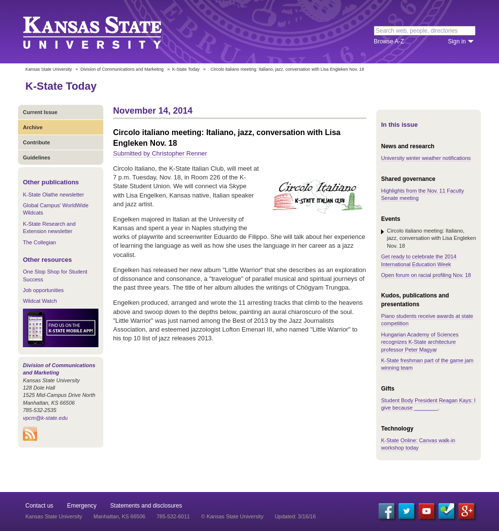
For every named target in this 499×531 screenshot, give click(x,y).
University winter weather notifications (426, 158)
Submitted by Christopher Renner (160, 153)
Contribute (36, 142)
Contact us (39, 505)
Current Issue (40, 112)
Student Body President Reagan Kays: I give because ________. (428, 404)
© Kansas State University (232, 516)
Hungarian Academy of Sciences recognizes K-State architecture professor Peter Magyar (420, 342)
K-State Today (185, 69)
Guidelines (36, 157)
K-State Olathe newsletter (53, 194)
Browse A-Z (389, 41)
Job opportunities (43, 290)
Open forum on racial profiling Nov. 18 (426, 275)
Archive (32, 127)
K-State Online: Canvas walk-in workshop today (418, 444)
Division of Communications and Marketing (122, 69)
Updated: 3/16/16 (295, 516)
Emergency (81, 505)
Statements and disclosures (146, 505)
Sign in (457, 41)
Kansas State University (104, 31)
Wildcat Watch (40, 301)
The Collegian (39, 242)
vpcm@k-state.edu (45, 418)
